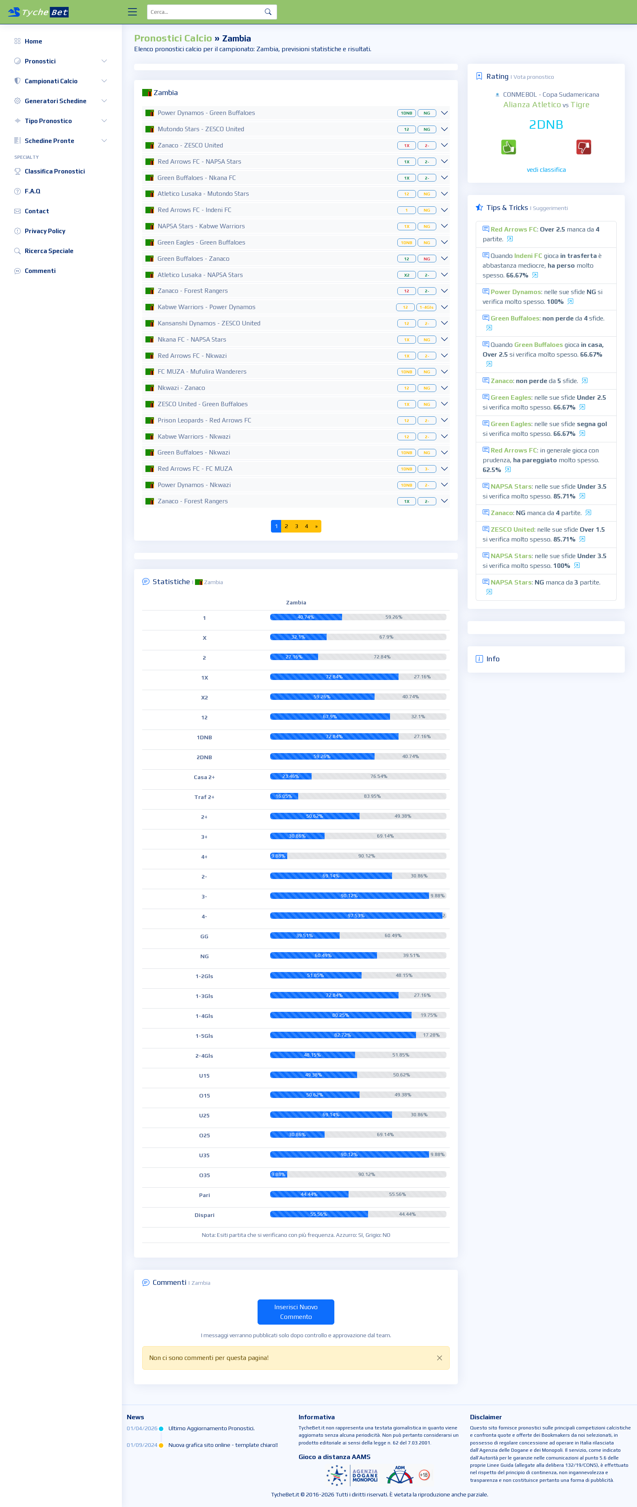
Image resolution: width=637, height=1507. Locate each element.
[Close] (439, 1358)
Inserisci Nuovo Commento (296, 1312)
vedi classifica (546, 169)
